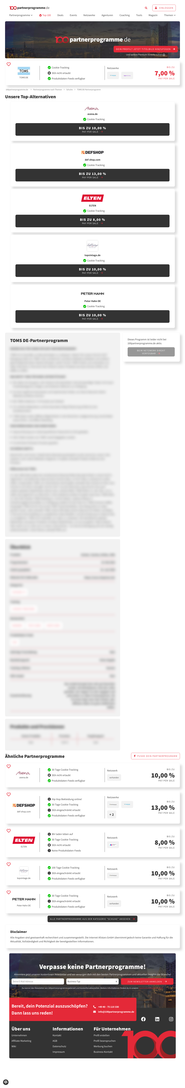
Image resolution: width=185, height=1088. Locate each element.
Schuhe (69, 89)
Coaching (125, 15)
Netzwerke (89, 15)
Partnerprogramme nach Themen (47, 89)
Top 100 (45, 15)
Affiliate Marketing (21, 1041)
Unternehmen (19, 1035)
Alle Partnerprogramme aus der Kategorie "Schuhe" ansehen (92, 918)
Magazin (153, 15)
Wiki (14, 1046)
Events (73, 15)
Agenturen (107, 15)
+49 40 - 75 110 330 (106, 1007)
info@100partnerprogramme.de (113, 1012)
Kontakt (57, 1035)
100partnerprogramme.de (17, 89)
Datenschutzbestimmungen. (151, 988)
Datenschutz (59, 1046)
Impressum (59, 1052)
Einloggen (164, 7)
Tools (139, 15)
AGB (55, 1041)
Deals (60, 15)
